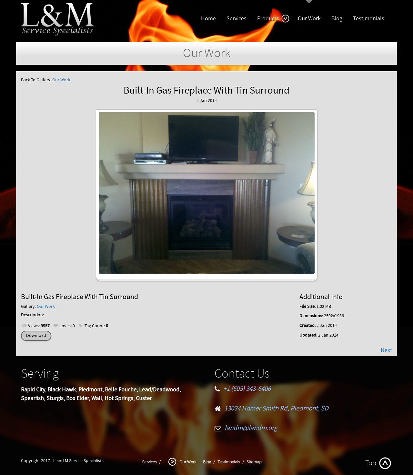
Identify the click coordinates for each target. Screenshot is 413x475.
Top (370, 463)
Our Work (309, 18)
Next (386, 350)
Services (237, 18)
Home (208, 18)
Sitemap (254, 462)
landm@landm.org (251, 428)
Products (273, 19)
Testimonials (368, 18)
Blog (336, 18)
